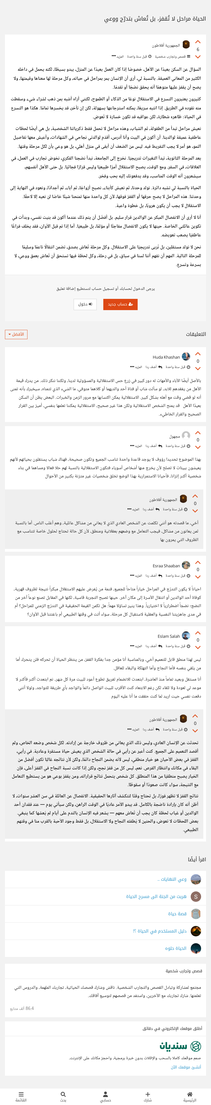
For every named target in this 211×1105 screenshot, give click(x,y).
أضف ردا (154, 367)
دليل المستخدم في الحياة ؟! (160, 931)
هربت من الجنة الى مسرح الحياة (156, 897)
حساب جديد (120, 304)
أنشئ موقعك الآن (186, 1067)
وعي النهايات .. (172, 879)
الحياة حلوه (176, 948)
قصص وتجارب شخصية (172, 57)
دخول (85, 304)
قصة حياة (177, 914)
